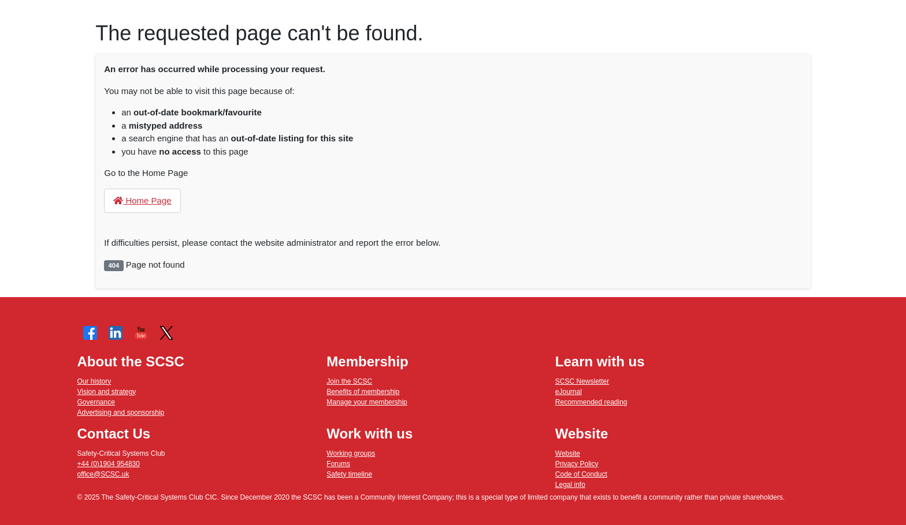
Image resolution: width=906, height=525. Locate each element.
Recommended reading (591, 402)
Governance (96, 402)
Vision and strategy (106, 392)
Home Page (142, 200)
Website (567, 453)
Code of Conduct (581, 474)
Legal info (570, 485)
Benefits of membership (362, 392)
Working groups (350, 453)
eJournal (568, 392)
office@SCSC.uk (103, 474)
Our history (94, 381)
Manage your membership (366, 402)
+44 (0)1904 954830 (108, 464)
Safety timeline (349, 474)
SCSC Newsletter (582, 381)
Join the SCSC (349, 381)
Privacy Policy (577, 464)
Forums (338, 464)
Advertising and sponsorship (121, 412)
